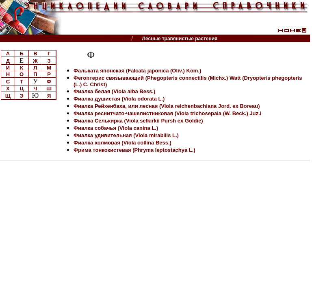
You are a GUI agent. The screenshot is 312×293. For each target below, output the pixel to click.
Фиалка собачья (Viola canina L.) (116, 128)
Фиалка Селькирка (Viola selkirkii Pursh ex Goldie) (138, 121)
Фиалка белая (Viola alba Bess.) (114, 91)
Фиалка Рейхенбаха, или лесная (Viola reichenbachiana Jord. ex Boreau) (167, 106)
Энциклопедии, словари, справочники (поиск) (66, 38)
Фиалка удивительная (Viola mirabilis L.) (126, 135)
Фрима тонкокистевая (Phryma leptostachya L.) (134, 150)
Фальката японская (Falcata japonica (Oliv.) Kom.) (137, 71)
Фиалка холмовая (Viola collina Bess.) (122, 143)
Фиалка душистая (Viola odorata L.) (119, 99)
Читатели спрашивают (278, 38)
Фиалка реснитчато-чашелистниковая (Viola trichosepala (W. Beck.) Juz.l (167, 113)
